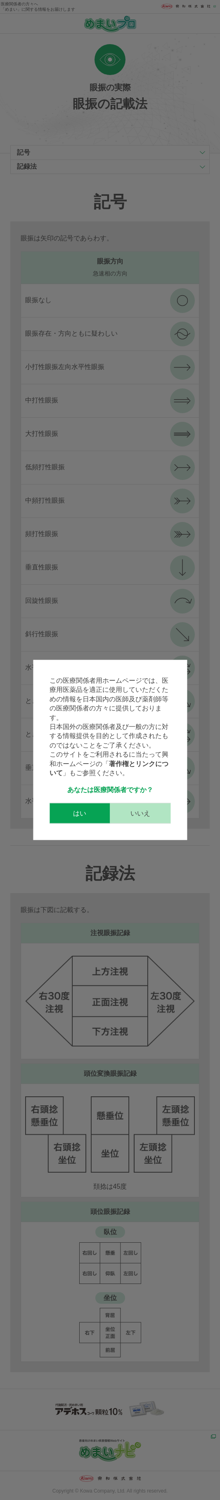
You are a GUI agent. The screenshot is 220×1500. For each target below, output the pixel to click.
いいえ (140, 813)
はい (79, 813)
